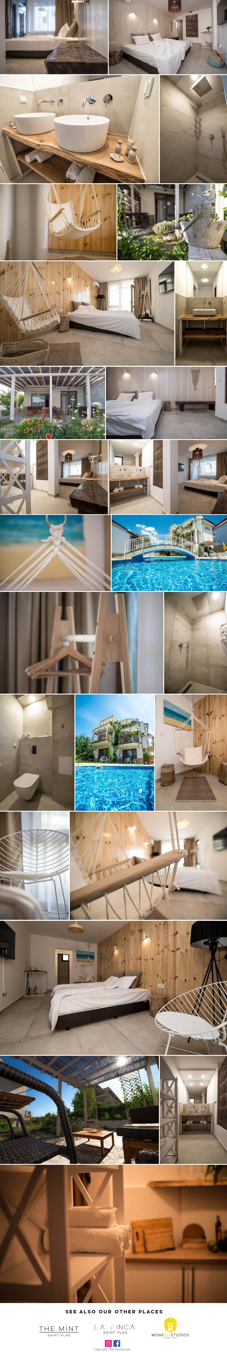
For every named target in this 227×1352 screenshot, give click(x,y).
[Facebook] (116, 1343)
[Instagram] (108, 1343)
